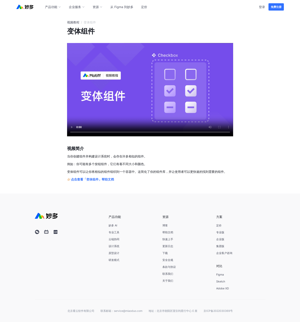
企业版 (220, 239)
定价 (144, 7)
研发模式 (114, 260)
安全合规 (167, 260)
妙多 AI (113, 225)
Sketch (220, 281)
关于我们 (167, 280)
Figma (220, 274)
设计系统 (114, 246)
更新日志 (167, 246)
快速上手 (167, 239)
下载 (165, 253)
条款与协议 (169, 266)
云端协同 (114, 239)
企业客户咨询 (224, 253)
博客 (165, 225)
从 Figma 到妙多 (121, 7)
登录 (262, 7)
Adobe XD (222, 288)
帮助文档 (167, 232)
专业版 (220, 232)
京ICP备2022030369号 (218, 310)
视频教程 (73, 22)
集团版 (220, 246)
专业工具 (114, 232)
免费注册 (276, 6)
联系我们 (167, 273)
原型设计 (114, 253)
